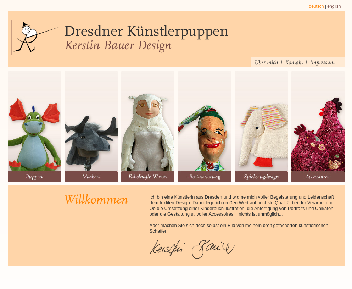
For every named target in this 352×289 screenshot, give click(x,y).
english (334, 6)
